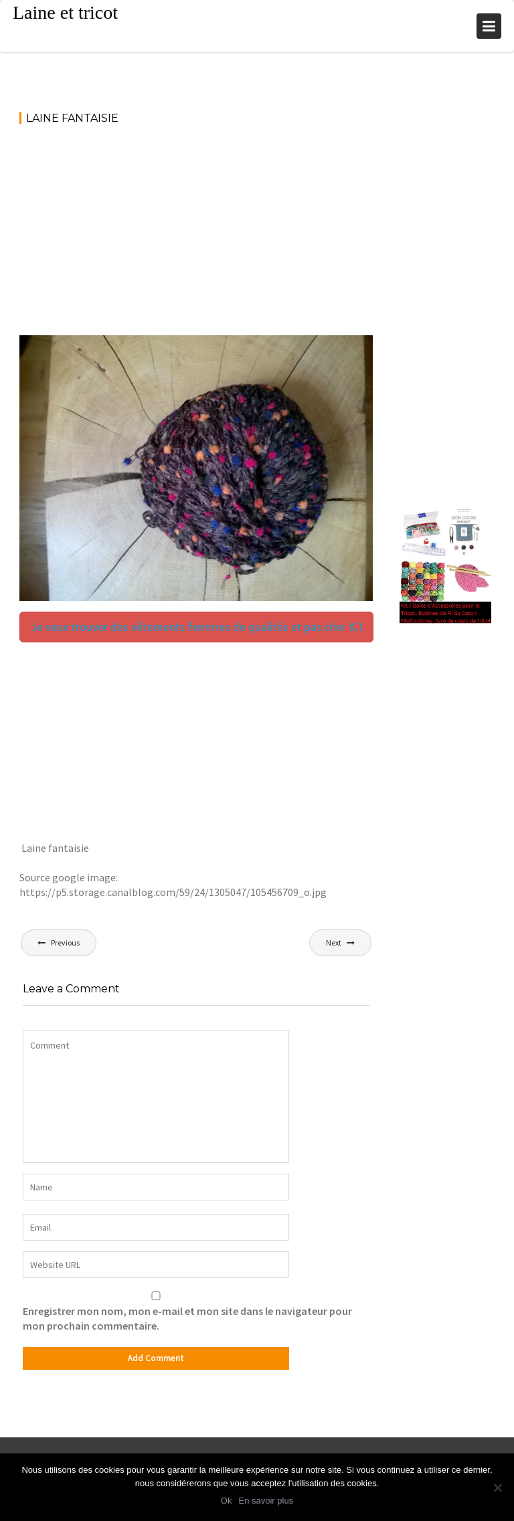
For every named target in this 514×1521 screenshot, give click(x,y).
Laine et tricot (65, 12)
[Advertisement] (196, 236)
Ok (226, 1501)
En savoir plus (265, 1501)
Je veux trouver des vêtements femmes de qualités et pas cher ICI (196, 626)
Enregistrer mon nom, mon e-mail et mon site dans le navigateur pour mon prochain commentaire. (187, 1318)
